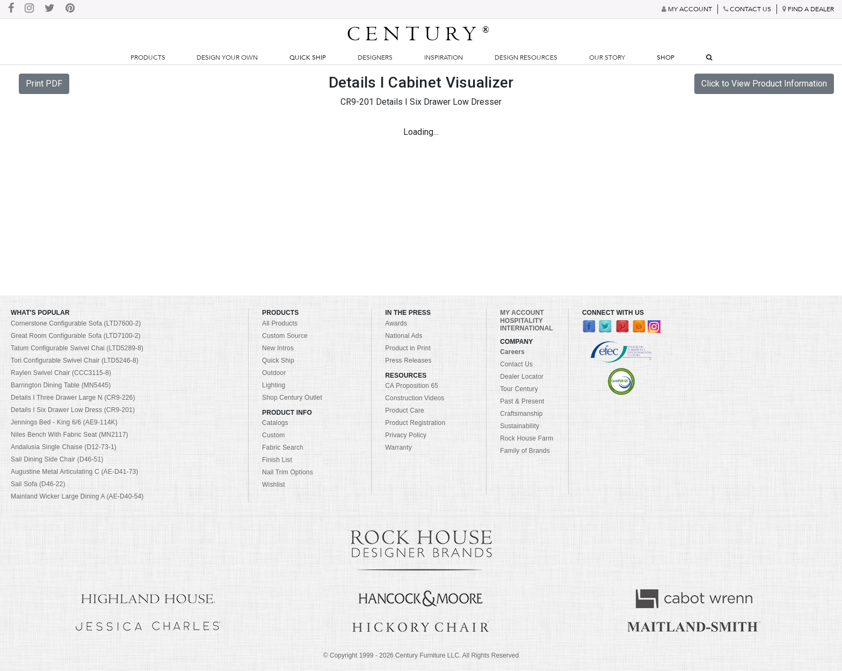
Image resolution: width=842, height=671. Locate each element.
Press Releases (408, 360)
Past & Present (522, 401)
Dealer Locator (521, 376)
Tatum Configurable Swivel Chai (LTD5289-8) (77, 348)
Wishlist (273, 484)
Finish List (277, 460)
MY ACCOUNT (522, 312)
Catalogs (275, 423)
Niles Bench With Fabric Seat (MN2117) (69, 434)
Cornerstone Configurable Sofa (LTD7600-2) (76, 323)
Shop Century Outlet (292, 397)
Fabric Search (282, 447)
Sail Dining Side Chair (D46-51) (57, 459)
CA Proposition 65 (411, 385)
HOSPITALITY (521, 320)
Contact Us (516, 364)
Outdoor (274, 373)
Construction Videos (414, 398)
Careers (512, 352)
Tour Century (519, 389)
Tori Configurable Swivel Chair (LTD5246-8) (75, 360)
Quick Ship (307, 57)
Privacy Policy (405, 435)
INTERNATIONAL (526, 328)
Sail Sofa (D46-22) (38, 484)
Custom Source (285, 336)
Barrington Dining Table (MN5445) (61, 385)
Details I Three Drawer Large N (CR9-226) (73, 397)
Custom (273, 435)
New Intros (278, 348)
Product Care (404, 410)
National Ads (403, 336)
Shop (665, 57)
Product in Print (408, 348)
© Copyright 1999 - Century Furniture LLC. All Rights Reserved (421, 655)
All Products (279, 323)
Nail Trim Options (287, 472)
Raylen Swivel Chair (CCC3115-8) (61, 373)
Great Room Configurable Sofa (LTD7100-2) (76, 336)
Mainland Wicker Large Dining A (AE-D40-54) (77, 496)
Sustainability (519, 426)
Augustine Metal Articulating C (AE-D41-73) (75, 471)
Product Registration (415, 423)
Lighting (273, 385)
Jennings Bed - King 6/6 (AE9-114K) (64, 422)
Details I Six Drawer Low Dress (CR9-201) (73, 410)
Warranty (398, 447)
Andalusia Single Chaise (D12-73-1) (64, 447)
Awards (396, 323)
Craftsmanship (521, 413)
